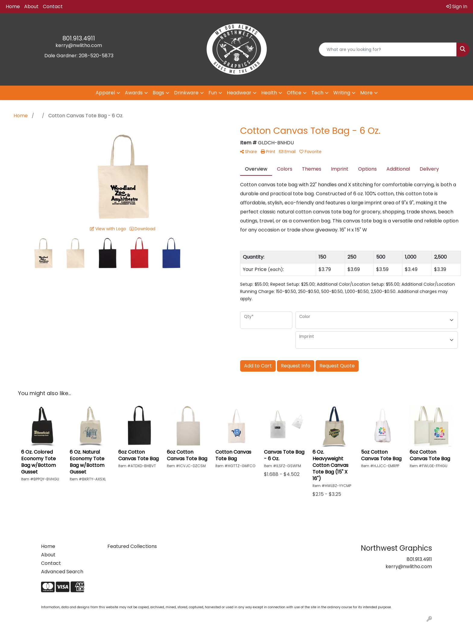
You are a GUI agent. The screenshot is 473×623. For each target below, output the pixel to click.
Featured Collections (132, 546)
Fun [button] (212, 92)
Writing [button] (341, 92)
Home (13, 6)
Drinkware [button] (186, 92)
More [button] (366, 92)
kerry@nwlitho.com (79, 45)
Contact (53, 6)
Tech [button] (317, 92)
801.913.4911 (78, 38)
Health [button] (269, 92)
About (31, 6)
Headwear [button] (239, 92)
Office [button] (294, 92)
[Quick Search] (388, 49)
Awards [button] (134, 92)
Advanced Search (62, 571)
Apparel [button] (105, 92)
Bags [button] (158, 92)
